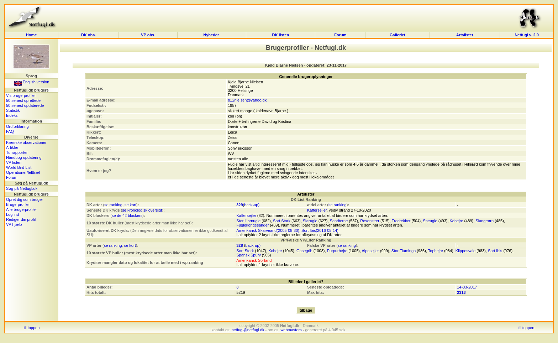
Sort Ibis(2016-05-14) (319, 230)
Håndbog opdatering (24, 157)
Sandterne (339, 221)
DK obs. (88, 35)
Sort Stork (281, 221)
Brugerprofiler (18, 204)
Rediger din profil (21, 219)
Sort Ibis (495, 251)
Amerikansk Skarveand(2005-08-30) (267, 230)
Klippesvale (465, 251)
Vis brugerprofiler (21, 95)
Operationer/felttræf (23, 172)
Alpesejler (370, 251)
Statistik (13, 110)
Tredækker (401, 221)
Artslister (464, 35)
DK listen (280, 35)
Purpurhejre (337, 251)
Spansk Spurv (248, 255)
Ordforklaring (17, 126)
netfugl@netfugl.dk (248, 330)
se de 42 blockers (127, 215)
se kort (130, 205)
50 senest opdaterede (25, 105)
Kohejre (456, 221)
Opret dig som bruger (24, 199)
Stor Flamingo (403, 251)
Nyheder (211, 35)
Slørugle (310, 221)
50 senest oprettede (23, 100)
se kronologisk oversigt (142, 210)
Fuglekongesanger (252, 225)
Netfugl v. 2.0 (527, 35)
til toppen (32, 328)
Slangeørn (484, 221)
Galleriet (397, 35)
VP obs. (148, 35)
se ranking (113, 205)
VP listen (13, 162)
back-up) (251, 205)
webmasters (290, 330)
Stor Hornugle (248, 221)
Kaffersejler (317, 210)
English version (31, 82)
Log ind (12, 214)
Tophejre (435, 251)
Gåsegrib (304, 251)
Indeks (11, 115)
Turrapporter (17, 152)
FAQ (10, 131)
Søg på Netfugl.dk (21, 188)
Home (31, 35)
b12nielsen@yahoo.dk (247, 100)
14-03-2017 (467, 287)
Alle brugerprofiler (21, 209)
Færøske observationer (26, 142)
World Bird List (18, 167)
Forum (340, 35)
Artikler (12, 147)
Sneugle (430, 221)
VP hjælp (14, 224)
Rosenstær (369, 221)
